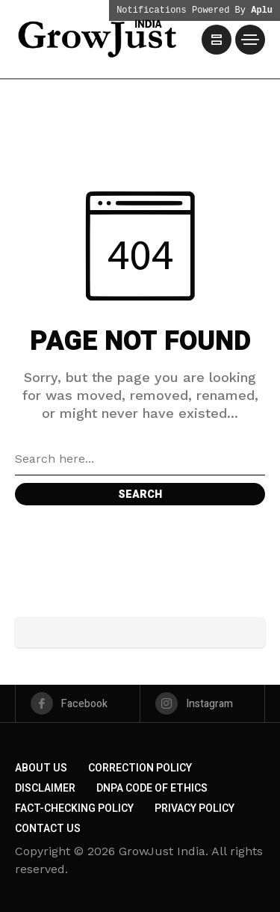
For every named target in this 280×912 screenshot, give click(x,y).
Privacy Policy (194, 808)
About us (41, 768)
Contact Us (48, 828)
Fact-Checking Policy (74, 808)
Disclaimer (45, 788)
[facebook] (78, 703)
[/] (216, 40)
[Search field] (140, 459)
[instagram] (202, 703)
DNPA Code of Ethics (152, 788)
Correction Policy (140, 768)
